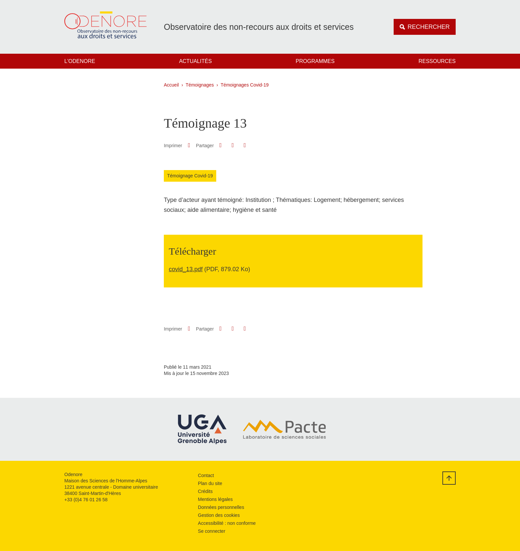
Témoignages (200, 85)
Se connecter (212, 531)
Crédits (205, 491)
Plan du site (210, 483)
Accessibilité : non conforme (227, 523)
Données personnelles (221, 507)
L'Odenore (79, 61)
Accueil (171, 85)
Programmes (315, 61)
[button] (220, 145)
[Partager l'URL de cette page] (244, 145)
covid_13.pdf (186, 269)
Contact (206, 475)
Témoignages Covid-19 (245, 85)
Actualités (195, 61)
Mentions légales (215, 499)
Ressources (437, 61)
